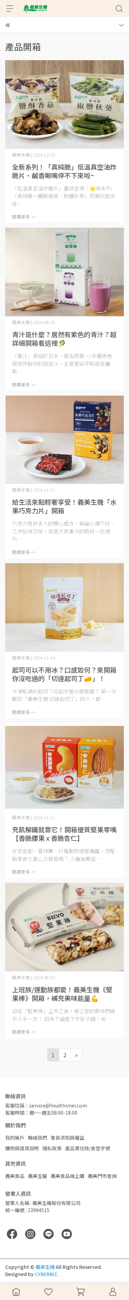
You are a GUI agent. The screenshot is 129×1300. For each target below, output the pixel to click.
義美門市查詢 (102, 1175)
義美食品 (14, 1175)
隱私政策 (52, 1148)
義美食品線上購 (67, 1175)
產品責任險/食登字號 (87, 1148)
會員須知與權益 (67, 1137)
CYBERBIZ (46, 1274)
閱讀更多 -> (23, 216)
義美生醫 (37, 1175)
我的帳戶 (14, 1137)
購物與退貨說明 (22, 1148)
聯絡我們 (37, 1137)
